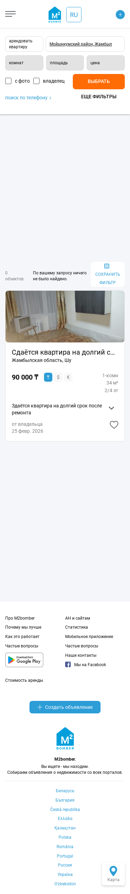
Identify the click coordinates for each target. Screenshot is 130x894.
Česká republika (65, 809)
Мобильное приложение (89, 636)
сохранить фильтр (107, 274)
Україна (65, 874)
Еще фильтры (98, 96)
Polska (65, 837)
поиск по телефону (28, 97)
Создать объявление (65, 707)
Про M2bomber (20, 618)
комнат (16, 62)
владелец (53, 81)
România (65, 846)
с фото (22, 81)
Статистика (76, 627)
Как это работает (22, 636)
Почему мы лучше (23, 627)
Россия (65, 865)
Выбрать (99, 81)
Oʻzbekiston (65, 883)
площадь (59, 62)
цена (95, 62)
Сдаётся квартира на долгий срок (65, 352)
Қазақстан (65, 828)
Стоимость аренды (24, 680)
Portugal (65, 856)
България (65, 800)
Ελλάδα (65, 818)
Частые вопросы (21, 646)
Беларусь (65, 790)
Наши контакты (80, 655)
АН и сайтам (77, 618)
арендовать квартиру (21, 44)
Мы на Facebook (85, 665)
